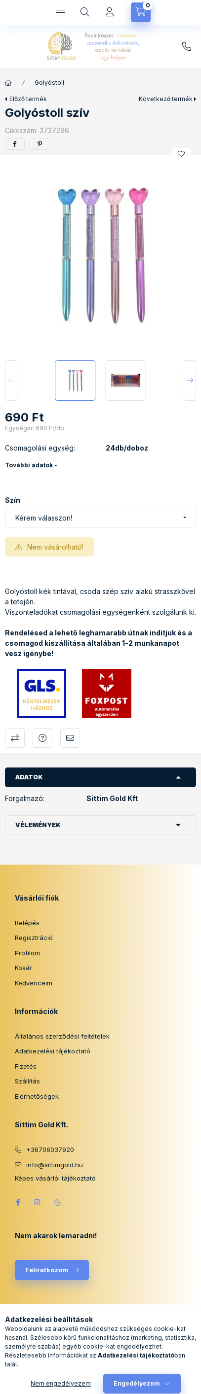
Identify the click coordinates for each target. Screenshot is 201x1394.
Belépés (27, 923)
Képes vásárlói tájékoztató (55, 1178)
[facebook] (15, 144)
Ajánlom (70, 738)
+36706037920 (50, 1149)
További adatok (29, 465)
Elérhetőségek (37, 1096)
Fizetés (26, 1066)
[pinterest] (39, 144)
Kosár (23, 968)
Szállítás (27, 1081)
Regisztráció (34, 937)
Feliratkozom (46, 1270)
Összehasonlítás (15, 738)
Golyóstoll (49, 82)
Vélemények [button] (38, 825)
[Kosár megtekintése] (141, 12)
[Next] (190, 380)
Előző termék (28, 99)
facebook (18, 1202)
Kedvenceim (33, 983)
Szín (12, 500)
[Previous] (11, 380)
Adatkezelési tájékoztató (52, 1051)
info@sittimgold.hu (186, 47)
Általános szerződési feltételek (62, 1036)
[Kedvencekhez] (181, 154)
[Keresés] (85, 12)
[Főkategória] (8, 82)
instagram (37, 1202)
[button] (100, 255)
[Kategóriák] (60, 12)
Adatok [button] (29, 777)
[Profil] (110, 12)
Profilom (27, 953)
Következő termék (166, 99)
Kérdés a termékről (42, 738)
